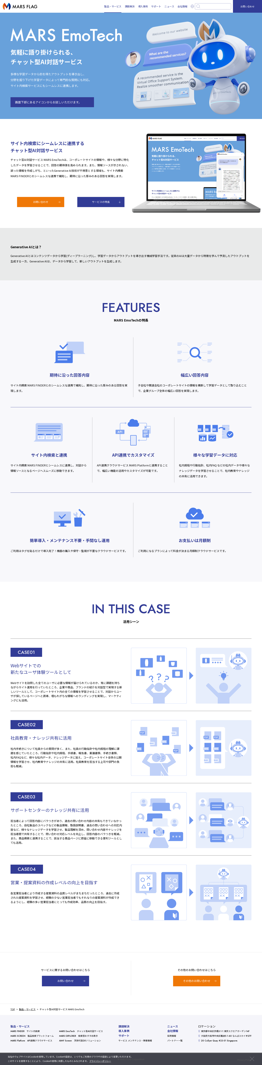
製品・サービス (112, 6)
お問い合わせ (247, 6)
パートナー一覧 (175, 1040)
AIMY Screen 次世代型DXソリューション (80, 1040)
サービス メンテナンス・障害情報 (135, 1040)
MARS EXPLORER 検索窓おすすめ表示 (78, 1036)
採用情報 (171, 1036)
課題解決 (130, 6)
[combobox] (213, 6)
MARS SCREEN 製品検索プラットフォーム (32, 1036)
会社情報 (182, 6)
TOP (13, 1009)
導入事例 (143, 6)
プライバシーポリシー (100, 1060)
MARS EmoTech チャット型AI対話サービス (81, 1031)
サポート (156, 6)
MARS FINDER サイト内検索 (25, 1031)
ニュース (169, 6)
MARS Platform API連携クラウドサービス (31, 1040)
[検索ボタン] (198, 6)
